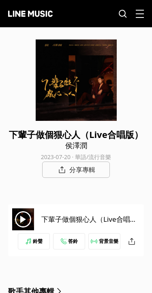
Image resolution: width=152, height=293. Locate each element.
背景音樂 (104, 241)
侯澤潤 (76, 145)
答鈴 (69, 241)
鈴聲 (34, 241)
